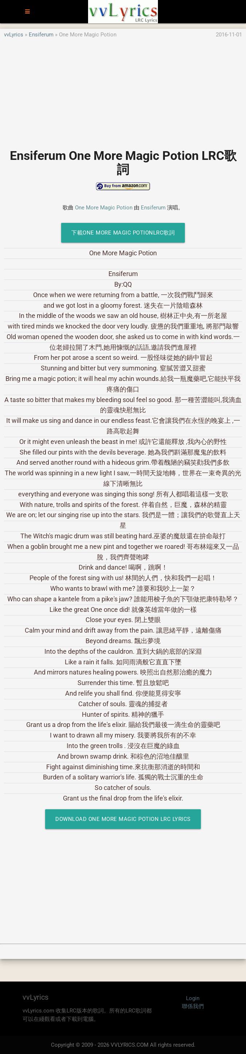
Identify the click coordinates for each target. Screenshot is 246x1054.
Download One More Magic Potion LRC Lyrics (123, 819)
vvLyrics (13, 34)
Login (192, 998)
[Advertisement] (123, 90)
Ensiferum (41, 34)
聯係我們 (193, 1006)
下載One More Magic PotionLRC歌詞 (123, 232)
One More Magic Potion (103, 207)
